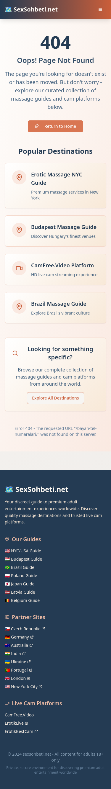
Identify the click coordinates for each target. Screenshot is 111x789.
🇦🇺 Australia (19, 645)
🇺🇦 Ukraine (18, 661)
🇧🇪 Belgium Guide (22, 600)
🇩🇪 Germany (19, 637)
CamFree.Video (19, 715)
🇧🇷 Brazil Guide (19, 567)
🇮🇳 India (15, 653)
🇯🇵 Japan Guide (19, 584)
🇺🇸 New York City (23, 686)
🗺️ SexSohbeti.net (31, 9)
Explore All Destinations (55, 398)
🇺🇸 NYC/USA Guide (23, 551)
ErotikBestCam (21, 731)
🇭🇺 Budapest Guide (23, 559)
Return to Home (55, 126)
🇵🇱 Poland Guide (21, 575)
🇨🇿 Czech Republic (25, 628)
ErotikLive (16, 723)
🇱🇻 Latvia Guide (20, 592)
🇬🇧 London (17, 678)
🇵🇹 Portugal (19, 670)
